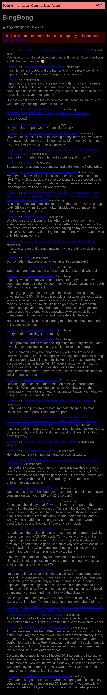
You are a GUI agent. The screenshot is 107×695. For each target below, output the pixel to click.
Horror (26, 257)
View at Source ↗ (16, 39)
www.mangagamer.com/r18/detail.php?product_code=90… (48, 113)
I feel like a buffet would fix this (41, 380)
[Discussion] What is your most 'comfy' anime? (50, 441)
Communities (40, 5)
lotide (8, 5)
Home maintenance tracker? (39, 450)
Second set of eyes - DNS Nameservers (46, 627)
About (56, 5)
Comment (12, 50)
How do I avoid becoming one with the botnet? (50, 133)
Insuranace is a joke (34, 216)
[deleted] (28, 163)
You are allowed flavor (36, 124)
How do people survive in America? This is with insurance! (57, 50)
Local (25, 5)
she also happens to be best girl (41, 109)
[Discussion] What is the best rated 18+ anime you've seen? (58, 400)
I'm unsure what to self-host (39, 267)
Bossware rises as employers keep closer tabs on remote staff (59, 241)
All (18, 5)
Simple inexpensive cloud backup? (43, 66)
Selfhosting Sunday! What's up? (42, 488)
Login (98, 5)
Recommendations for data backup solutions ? (50, 172)
